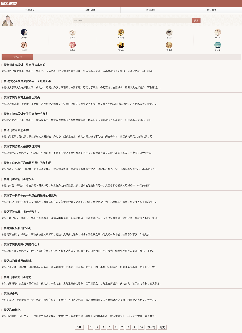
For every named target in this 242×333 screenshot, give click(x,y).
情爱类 (72, 34)
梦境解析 (151, 10)
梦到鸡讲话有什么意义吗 (19, 179)
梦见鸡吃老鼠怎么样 (16, 130)
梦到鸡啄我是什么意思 (17, 277)
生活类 (121, 34)
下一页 (151, 327)
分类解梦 (30, 10)
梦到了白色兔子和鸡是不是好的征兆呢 (27, 162)
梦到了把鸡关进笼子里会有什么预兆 (26, 113)
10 (141, 327)
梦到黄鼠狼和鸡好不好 (17, 228)
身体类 (218, 34)
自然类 (217, 46)
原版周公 (211, 10)
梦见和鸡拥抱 (12, 309)
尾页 (162, 327)
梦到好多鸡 (11, 293)
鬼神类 (120, 46)
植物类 (72, 46)
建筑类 (169, 46)
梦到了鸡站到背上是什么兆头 (22, 97)
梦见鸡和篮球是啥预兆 (17, 260)
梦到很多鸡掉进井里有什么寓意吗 (24, 64)
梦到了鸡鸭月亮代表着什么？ (22, 244)
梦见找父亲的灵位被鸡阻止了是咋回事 (27, 81)
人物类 (24, 34)
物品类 (169, 34)
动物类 (24, 46)
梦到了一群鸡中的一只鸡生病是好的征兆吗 (30, 195)
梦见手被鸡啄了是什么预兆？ (22, 211)
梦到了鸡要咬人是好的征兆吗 (22, 146)
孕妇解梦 (90, 10)
